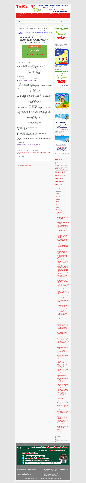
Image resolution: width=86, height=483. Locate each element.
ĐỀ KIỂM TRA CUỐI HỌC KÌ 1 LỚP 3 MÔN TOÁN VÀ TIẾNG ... (63, 214)
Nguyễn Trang (58, 437)
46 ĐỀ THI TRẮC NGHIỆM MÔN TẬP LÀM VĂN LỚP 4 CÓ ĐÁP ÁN (63, 322)
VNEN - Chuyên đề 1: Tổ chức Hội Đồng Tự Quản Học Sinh (62, 226)
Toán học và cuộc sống (59, 169)
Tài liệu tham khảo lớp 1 (59, 171)
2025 (57, 194)
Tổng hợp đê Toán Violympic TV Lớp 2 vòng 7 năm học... (62, 265)
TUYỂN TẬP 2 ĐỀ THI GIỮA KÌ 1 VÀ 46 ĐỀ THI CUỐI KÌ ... (63, 385)
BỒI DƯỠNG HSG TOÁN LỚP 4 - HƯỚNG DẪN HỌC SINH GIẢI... (63, 424)
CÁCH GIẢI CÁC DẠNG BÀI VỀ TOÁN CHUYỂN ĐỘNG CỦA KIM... (62, 252)
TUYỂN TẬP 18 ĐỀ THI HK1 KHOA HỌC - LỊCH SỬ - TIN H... (62, 373)
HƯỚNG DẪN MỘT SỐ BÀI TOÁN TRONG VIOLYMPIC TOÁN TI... (62, 233)
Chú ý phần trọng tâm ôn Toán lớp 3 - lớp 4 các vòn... (62, 337)
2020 (57, 202)
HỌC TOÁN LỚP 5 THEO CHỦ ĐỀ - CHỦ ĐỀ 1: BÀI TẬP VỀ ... (62, 246)
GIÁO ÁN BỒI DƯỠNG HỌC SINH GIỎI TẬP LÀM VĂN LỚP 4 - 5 (62, 333)
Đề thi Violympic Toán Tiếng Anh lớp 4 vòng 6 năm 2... (63, 306)
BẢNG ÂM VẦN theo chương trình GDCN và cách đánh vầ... (63, 220)
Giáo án (56, 162)
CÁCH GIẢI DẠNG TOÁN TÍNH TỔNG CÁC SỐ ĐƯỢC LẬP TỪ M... (62, 270)
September (59, 431)
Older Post (49, 163)
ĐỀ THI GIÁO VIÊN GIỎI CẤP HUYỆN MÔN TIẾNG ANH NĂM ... (62, 240)
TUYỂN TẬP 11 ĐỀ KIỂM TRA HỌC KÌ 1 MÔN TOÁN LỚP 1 (62, 390)
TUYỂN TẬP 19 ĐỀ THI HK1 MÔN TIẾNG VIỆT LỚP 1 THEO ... (62, 395)
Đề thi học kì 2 (57, 185)
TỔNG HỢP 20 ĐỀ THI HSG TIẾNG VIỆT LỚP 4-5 (62, 259)
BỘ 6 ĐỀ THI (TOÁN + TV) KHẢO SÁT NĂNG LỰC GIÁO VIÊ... (63, 292)
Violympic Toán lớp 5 (31, 21)
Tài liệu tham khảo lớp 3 (52, 21)
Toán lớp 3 (19, 19)
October (58, 429)
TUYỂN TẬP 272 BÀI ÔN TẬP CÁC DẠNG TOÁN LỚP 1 (62, 393)
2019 (57, 204)
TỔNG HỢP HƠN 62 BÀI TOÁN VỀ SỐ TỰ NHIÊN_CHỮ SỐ (62, 339)
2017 (57, 207)
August (58, 432)
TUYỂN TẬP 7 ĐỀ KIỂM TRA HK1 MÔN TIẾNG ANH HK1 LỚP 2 (62, 381)
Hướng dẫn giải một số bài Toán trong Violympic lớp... (62, 298)
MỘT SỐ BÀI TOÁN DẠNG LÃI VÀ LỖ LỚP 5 (62, 279)
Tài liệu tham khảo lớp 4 (64, 21)
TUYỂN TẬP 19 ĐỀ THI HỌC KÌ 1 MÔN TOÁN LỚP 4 (62, 365)
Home (34, 163)
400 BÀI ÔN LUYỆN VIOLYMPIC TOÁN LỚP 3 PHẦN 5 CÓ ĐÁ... (63, 406)
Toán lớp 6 (53, 475)
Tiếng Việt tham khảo (41, 21)
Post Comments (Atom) (26, 165)
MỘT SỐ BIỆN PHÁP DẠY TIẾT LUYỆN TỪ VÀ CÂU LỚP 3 (62, 409)
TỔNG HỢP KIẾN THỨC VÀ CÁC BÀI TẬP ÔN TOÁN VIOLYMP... (62, 236)
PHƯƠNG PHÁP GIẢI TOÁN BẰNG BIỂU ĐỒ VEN (62, 351)
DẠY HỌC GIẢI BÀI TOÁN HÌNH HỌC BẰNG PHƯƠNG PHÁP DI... (63, 285)
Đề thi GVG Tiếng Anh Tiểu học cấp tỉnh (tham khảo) (62, 243)
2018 (57, 206)
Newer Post (20, 163)
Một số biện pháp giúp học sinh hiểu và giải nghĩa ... (62, 427)
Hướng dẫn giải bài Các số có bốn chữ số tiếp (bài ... (62, 311)
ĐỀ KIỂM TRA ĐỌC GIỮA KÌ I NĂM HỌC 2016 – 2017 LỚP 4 (63, 325)
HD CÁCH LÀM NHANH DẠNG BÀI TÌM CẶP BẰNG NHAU (62, 267)
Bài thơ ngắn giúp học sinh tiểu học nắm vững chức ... (62, 421)
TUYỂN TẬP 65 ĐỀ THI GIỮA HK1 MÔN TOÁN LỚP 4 (62, 370)
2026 (57, 193)
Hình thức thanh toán (27, 19)
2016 (57, 209)
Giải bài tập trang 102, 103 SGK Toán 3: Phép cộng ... (62, 316)
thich (57, 441)
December (59, 210)
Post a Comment (22, 158)
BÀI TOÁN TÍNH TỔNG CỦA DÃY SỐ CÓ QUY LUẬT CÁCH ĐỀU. (62, 417)
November (59, 212)
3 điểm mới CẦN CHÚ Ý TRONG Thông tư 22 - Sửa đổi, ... (63, 228)
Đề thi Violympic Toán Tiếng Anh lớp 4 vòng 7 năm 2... (63, 303)
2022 (57, 199)
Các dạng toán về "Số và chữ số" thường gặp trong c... (63, 276)
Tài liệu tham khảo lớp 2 (59, 172)
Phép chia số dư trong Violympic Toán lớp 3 (31, 78)
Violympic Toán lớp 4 (21, 21)
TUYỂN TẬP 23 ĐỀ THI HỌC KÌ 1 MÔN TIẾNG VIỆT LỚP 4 (62, 367)
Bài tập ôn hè (57, 160)
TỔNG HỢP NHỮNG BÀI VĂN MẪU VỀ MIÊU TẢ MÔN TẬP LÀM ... (62, 359)
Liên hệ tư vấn (36, 19)
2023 (57, 198)
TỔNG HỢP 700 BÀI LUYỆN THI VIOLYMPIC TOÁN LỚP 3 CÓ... (63, 342)
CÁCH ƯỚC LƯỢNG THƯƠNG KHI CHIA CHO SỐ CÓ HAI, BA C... (62, 412)
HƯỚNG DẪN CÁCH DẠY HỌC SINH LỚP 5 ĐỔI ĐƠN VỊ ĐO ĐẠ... (62, 288)
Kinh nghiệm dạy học (58, 166)
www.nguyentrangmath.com (26, 474)
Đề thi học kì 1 (57, 184)
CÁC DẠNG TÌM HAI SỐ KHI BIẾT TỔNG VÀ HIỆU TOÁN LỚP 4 (62, 281)
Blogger (59, 478)
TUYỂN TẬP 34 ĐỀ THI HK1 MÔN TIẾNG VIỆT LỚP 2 (62, 388)
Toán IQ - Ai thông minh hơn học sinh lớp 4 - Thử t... (63, 218)
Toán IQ (57, 439)
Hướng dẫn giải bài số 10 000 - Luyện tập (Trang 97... (62, 314)
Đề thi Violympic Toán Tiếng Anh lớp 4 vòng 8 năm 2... (63, 309)
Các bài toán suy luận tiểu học (62, 415)
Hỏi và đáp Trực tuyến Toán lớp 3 (61, 163)
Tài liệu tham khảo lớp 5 (21, 23)
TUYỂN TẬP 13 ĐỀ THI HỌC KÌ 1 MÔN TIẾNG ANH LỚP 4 (62, 362)
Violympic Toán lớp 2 (45, 19)
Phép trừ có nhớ (60, 398)
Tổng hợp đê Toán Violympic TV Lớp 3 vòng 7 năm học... (62, 262)
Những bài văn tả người (61, 230)
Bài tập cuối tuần (58, 159)
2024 (57, 196)
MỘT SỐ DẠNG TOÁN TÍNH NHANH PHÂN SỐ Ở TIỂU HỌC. (62, 256)
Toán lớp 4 (19, 30)
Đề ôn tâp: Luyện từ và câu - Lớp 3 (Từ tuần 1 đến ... (63, 345)
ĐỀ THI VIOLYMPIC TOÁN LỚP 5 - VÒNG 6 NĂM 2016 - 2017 (63, 328)
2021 (57, 201)
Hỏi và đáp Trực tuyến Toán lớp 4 (61, 165)
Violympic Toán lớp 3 (56, 19)
